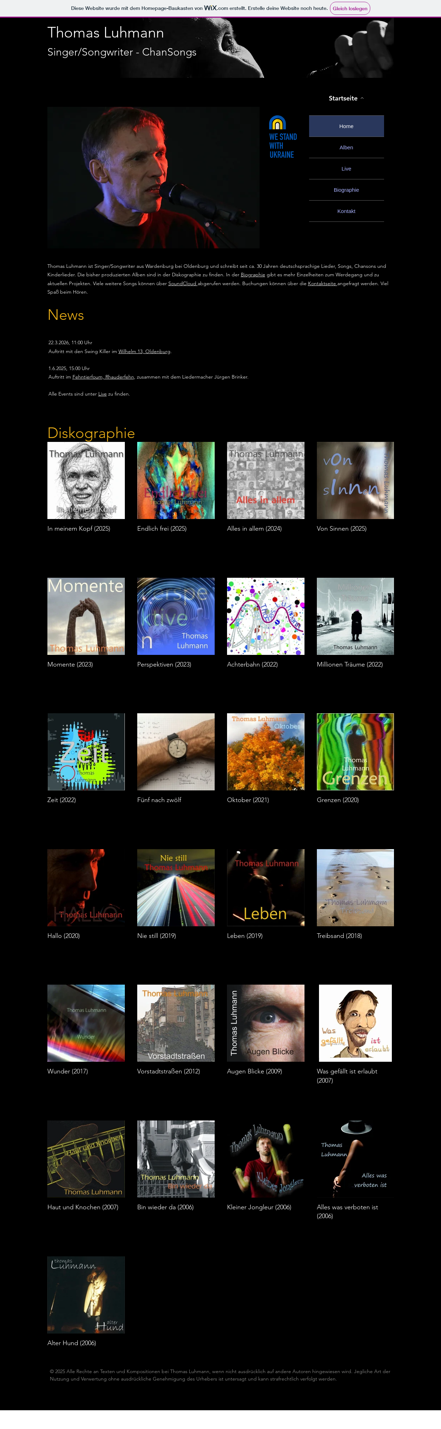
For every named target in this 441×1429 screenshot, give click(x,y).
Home (346, 126)
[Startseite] (346, 98)
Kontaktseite (322, 283)
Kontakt (346, 211)
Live (347, 169)
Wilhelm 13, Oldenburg (144, 351)
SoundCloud (183, 283)
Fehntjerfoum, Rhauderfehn (103, 377)
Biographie (346, 190)
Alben (346, 147)
